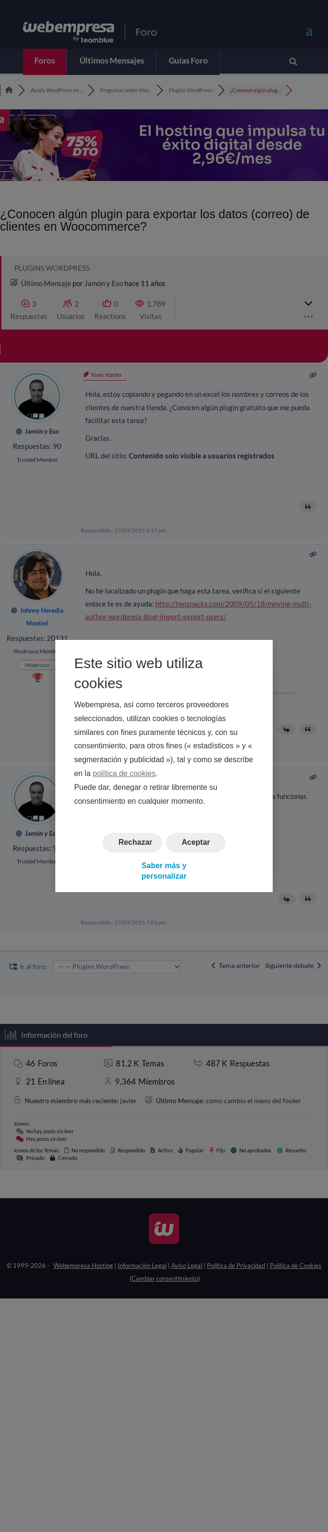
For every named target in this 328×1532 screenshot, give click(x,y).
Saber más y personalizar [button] (164, 871)
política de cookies (124, 773)
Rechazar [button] (135, 843)
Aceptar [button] (196, 843)
